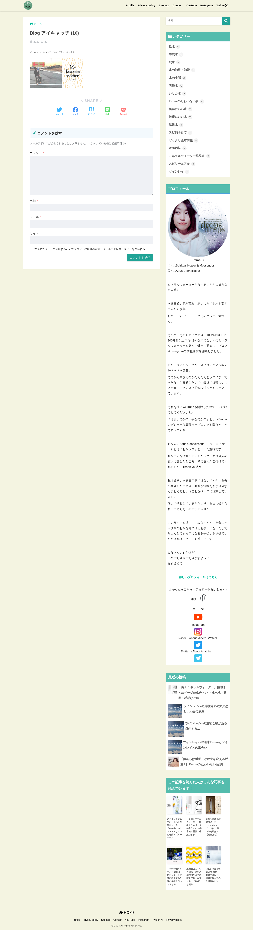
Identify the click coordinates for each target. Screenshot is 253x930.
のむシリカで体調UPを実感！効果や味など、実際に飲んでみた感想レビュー (213, 875)
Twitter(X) (222, 5)
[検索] (226, 21)
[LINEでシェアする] (107, 111)
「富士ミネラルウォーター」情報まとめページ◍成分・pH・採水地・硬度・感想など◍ (194, 827)
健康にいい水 (180, 117)
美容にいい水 (180, 109)
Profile (130, 5)
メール (35, 217)
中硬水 (176, 54)
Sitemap (164, 5)
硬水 (174, 62)
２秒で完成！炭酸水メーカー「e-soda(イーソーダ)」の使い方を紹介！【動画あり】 (213, 827)
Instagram (206, 5)
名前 (34, 200)
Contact (177, 5)
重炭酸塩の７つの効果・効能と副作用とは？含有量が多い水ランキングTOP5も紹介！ (193, 877)
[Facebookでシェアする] (75, 111)
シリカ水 (177, 94)
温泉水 (176, 125)
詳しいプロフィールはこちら (198, 577)
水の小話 (177, 78)
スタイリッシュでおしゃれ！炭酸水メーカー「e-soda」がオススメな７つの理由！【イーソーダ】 (174, 829)
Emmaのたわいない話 (186, 102)
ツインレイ (179, 172)
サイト (34, 233)
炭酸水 (176, 86)
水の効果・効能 (182, 70)
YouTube (191, 5)
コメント (37, 153)
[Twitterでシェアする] (59, 111)
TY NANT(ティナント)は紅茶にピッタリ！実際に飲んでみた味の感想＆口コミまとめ (174, 877)
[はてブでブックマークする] (91, 111)
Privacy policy (146, 5)
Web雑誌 (178, 149)
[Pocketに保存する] (123, 111)
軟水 (174, 47)
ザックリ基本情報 (183, 141)
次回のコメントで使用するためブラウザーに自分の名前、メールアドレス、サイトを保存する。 (91, 249)
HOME (126, 913)
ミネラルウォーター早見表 (189, 157)
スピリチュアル (182, 164)
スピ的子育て (180, 133)
